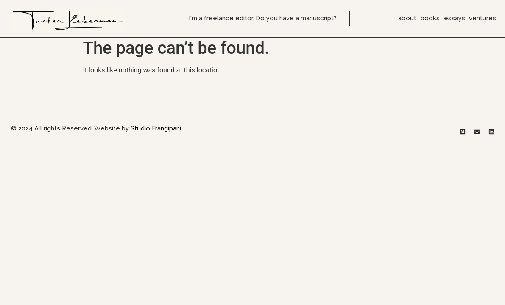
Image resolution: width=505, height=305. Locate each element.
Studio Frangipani (156, 131)
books (430, 18)
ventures (483, 18)
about (407, 18)
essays (455, 18)
